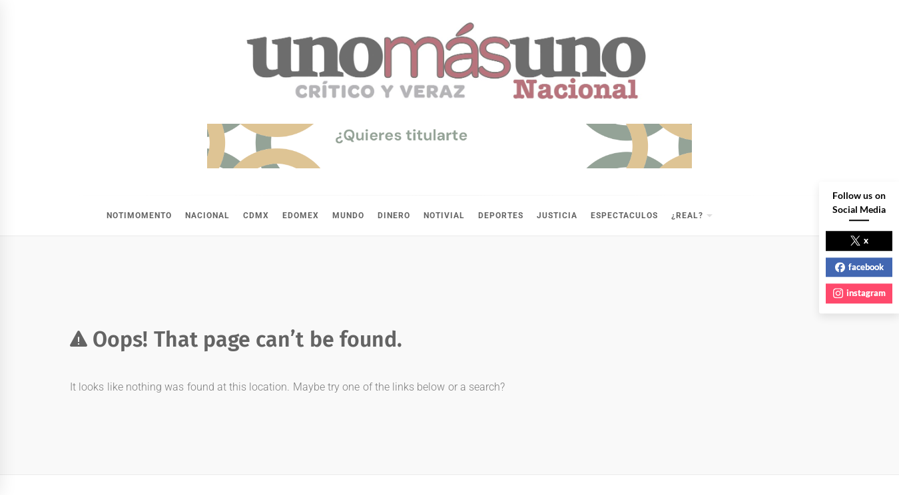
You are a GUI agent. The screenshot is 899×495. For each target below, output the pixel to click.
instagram (859, 292)
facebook (859, 266)
